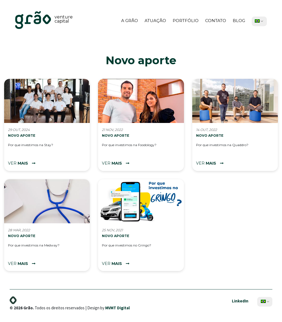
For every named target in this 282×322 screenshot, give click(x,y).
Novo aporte (21, 135)
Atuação (155, 20)
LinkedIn (240, 299)
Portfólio (186, 20)
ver (21, 163)
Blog (239, 20)
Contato (215, 20)
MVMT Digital (117, 306)
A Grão (129, 20)
